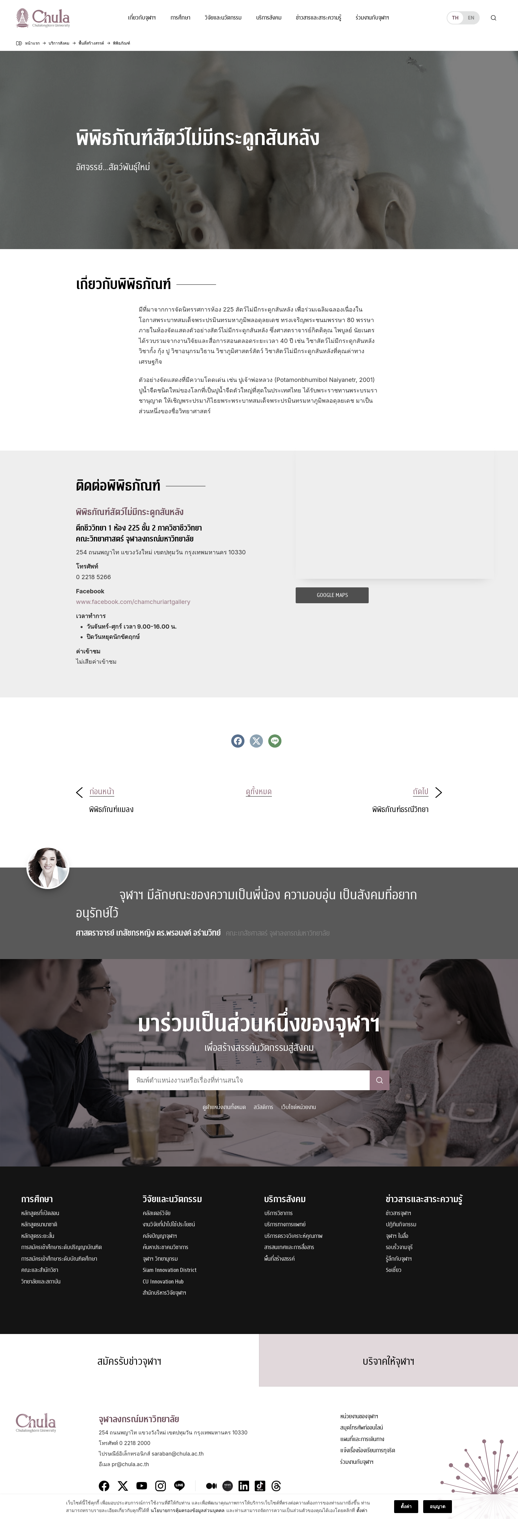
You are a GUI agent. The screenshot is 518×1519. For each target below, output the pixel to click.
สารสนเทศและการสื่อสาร (289, 1247)
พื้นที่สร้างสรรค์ (279, 1259)
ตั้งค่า (361, 1510)
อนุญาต (437, 1506)
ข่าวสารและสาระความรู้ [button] (318, 18)
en (471, 17)
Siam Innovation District (170, 1270)
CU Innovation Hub (163, 1282)
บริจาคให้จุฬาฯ (389, 1361)
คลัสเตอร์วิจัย (156, 1213)
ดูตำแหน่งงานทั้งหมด (224, 1107)
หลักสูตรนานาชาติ (39, 1225)
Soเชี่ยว (393, 1270)
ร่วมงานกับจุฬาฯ (372, 18)
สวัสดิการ (263, 1107)
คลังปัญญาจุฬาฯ (160, 1236)
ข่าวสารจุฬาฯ (398, 1213)
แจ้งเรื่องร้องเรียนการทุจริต (367, 1451)
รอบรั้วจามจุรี (399, 1247)
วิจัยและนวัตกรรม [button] (223, 18)
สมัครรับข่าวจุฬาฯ (129, 1361)
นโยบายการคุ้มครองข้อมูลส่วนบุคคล (188, 1510)
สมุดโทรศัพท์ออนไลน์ (361, 1428)
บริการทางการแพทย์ (285, 1225)
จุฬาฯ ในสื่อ (397, 1236)
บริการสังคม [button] (268, 18)
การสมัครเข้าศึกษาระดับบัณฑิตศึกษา (59, 1259)
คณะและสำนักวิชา (39, 1270)
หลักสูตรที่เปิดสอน (40, 1213)
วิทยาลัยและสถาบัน (40, 1282)
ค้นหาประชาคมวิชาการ (165, 1247)
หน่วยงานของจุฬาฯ (359, 1417)
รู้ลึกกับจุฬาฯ (399, 1259)
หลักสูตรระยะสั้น (37, 1236)
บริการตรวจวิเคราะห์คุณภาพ (293, 1236)
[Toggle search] (493, 17)
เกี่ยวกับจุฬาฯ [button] (142, 18)
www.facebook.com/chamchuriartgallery (133, 601)
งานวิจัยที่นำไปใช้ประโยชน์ (169, 1225)
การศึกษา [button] (180, 18)
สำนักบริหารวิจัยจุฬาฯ (164, 1293)
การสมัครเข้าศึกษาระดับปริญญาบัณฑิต (61, 1247)
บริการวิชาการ (278, 1213)
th (455, 17)
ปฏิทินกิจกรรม (401, 1225)
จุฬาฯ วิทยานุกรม (160, 1259)
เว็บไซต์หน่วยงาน (298, 1107)
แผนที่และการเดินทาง (362, 1439)
